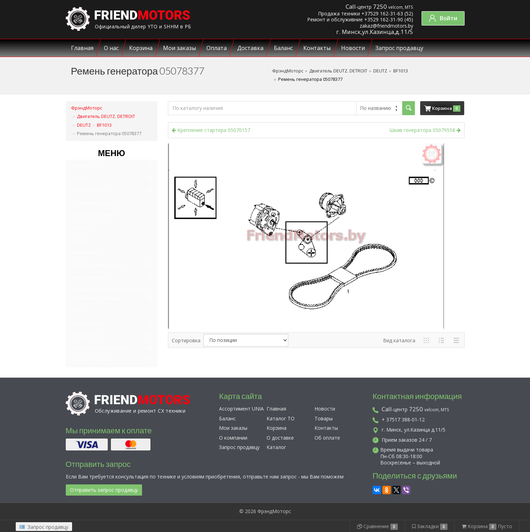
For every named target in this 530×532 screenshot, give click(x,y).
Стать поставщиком (92, 215)
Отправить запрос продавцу (104, 489)
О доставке (280, 437)
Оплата (216, 48)
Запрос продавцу (399, 48)
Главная (82, 48)
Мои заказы (179, 48)
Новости (353, 48)
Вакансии (81, 228)
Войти (443, 18)
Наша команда (87, 252)
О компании (233, 437)
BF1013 (400, 71)
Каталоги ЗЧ (84, 165)
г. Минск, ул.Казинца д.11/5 (409, 429)
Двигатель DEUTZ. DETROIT (338, 71)
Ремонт (79, 178)
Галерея (80, 240)
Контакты (317, 48)
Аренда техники (88, 190)
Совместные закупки (93, 203)
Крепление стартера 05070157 (211, 130)
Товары (324, 418)
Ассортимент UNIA (241, 408)
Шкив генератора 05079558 (425, 130)
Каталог (276, 447)
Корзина (141, 48)
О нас (111, 48)
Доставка (250, 48)
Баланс (283, 48)
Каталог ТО (281, 418)
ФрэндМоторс (287, 71)
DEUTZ (380, 71)
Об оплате (327, 437)
